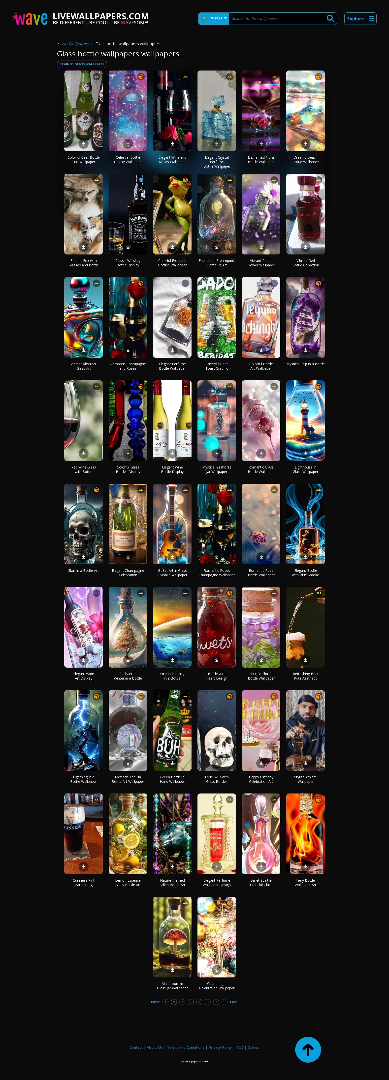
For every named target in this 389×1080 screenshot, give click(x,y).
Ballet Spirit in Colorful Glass (261, 882)
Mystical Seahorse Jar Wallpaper (216, 469)
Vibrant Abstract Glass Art (83, 366)
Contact (136, 1047)
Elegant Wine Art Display (83, 676)
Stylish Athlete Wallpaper (305, 779)
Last (234, 1002)
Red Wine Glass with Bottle (83, 469)
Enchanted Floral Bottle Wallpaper (261, 159)
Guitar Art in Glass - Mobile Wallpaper (172, 572)
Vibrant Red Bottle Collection (305, 262)
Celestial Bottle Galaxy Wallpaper (128, 159)
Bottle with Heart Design (216, 676)
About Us (155, 1047)
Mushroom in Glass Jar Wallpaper (172, 985)
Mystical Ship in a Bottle (305, 363)
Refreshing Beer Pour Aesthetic (306, 676)
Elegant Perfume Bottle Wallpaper (172, 366)
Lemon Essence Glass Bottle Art (128, 882)
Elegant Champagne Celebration (128, 572)
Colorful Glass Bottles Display (128, 469)
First (155, 1002)
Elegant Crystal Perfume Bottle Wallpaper (216, 162)
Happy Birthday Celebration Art (261, 779)
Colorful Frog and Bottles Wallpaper (172, 262)
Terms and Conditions (185, 1047)
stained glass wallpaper (82, 64)
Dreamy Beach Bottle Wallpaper (305, 159)
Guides (253, 1047)
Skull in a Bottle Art (83, 570)
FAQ (239, 1047)
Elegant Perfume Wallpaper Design (217, 882)
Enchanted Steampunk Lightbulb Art (217, 262)
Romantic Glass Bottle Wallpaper (261, 469)
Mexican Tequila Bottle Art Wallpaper (128, 779)
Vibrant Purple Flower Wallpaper (261, 262)
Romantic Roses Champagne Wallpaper (217, 572)
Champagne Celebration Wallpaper (216, 985)
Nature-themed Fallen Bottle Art (172, 882)
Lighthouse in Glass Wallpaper (305, 469)
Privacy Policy (220, 1047)
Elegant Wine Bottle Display (172, 469)
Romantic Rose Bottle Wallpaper (261, 572)
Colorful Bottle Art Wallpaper (261, 366)
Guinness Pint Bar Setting (84, 882)
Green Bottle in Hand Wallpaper (172, 779)
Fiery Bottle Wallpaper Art (305, 882)
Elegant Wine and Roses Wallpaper (172, 159)
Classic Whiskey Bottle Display (127, 262)
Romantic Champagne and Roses (128, 366)
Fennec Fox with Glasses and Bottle (83, 262)
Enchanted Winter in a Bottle (128, 676)
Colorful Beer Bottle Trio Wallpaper (83, 159)
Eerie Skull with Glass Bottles (217, 779)
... (224, 1002)
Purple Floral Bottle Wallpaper (261, 676)
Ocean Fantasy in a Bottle (172, 676)
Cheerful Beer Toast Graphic (216, 366)
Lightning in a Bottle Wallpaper (83, 779)
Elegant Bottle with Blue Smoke (305, 572)
